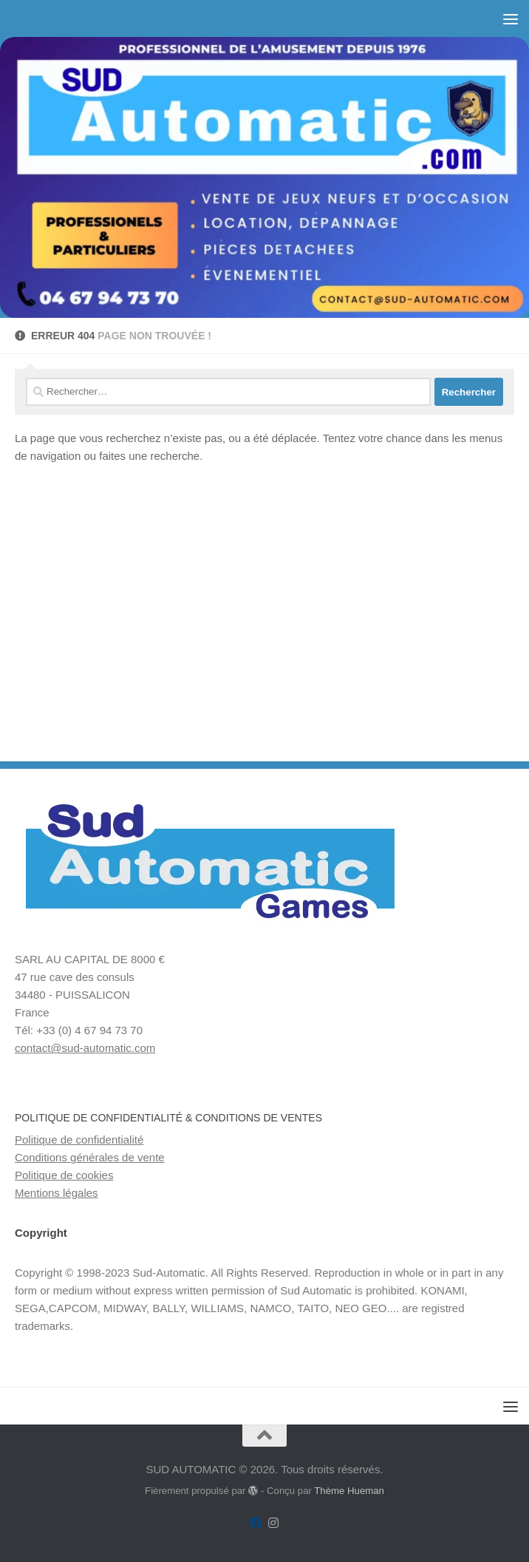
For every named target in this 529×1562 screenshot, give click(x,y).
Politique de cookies (64, 1175)
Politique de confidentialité (79, 1139)
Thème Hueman (349, 1490)
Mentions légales (56, 1192)
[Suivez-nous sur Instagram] (273, 1523)
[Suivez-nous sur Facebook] (256, 1523)
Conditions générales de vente (90, 1157)
